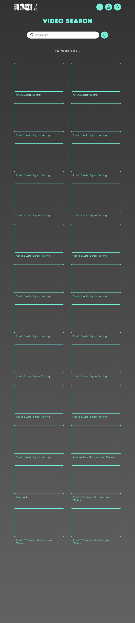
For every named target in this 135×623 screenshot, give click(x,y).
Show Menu (99, 7)
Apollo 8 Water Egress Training (33, 135)
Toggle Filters (104, 35)
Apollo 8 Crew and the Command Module (91, 498)
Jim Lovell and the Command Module (94, 457)
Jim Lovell (21, 497)
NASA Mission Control (28, 94)
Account (108, 7)
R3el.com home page (26, 7)
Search (117, 7)
